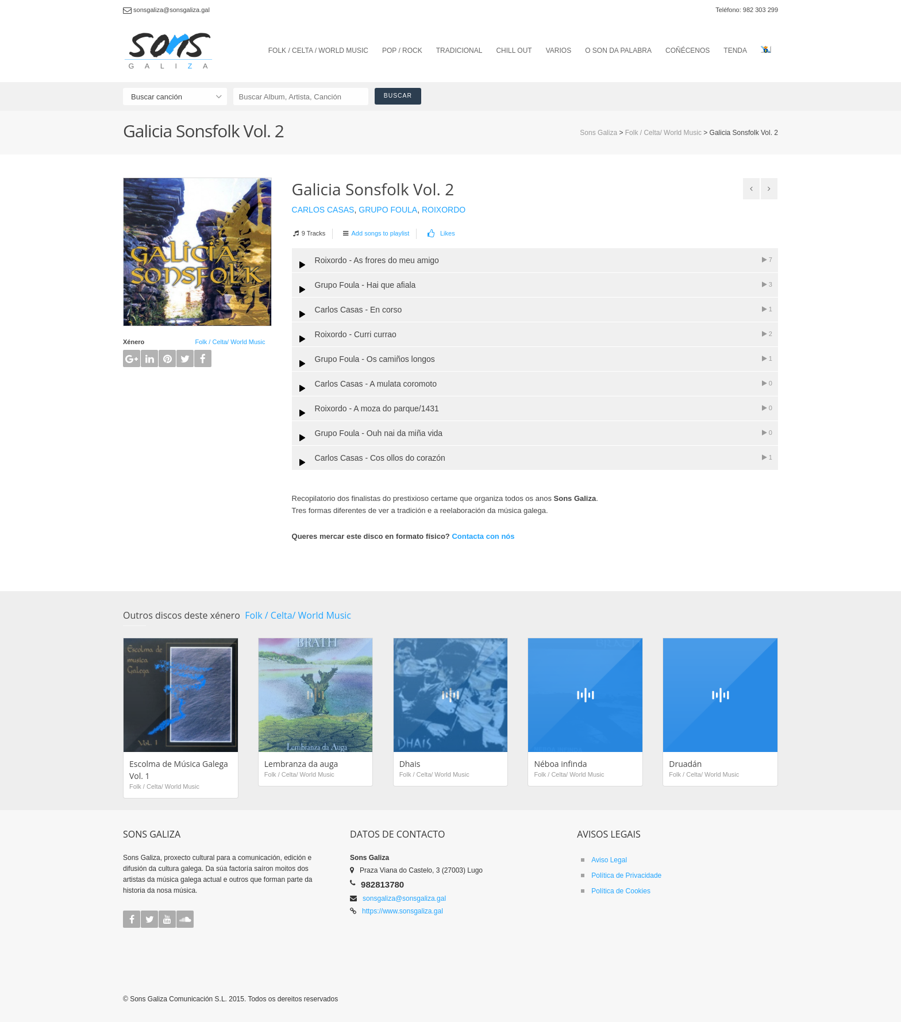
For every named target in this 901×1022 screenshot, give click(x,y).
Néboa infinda (560, 763)
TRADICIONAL (459, 51)
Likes (440, 233)
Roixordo (443, 209)
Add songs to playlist (381, 233)
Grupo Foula (388, 209)
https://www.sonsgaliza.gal (402, 911)
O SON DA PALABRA (618, 51)
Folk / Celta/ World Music (230, 341)
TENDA (735, 51)
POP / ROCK (402, 51)
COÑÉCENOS (687, 51)
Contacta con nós (483, 536)
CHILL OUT (514, 51)
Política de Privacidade (626, 875)
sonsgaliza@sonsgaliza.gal (404, 898)
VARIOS (558, 51)
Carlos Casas (323, 209)
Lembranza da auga (301, 763)
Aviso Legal (609, 860)
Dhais (410, 763)
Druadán (685, 763)
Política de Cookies (620, 891)
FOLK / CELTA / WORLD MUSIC (318, 51)
